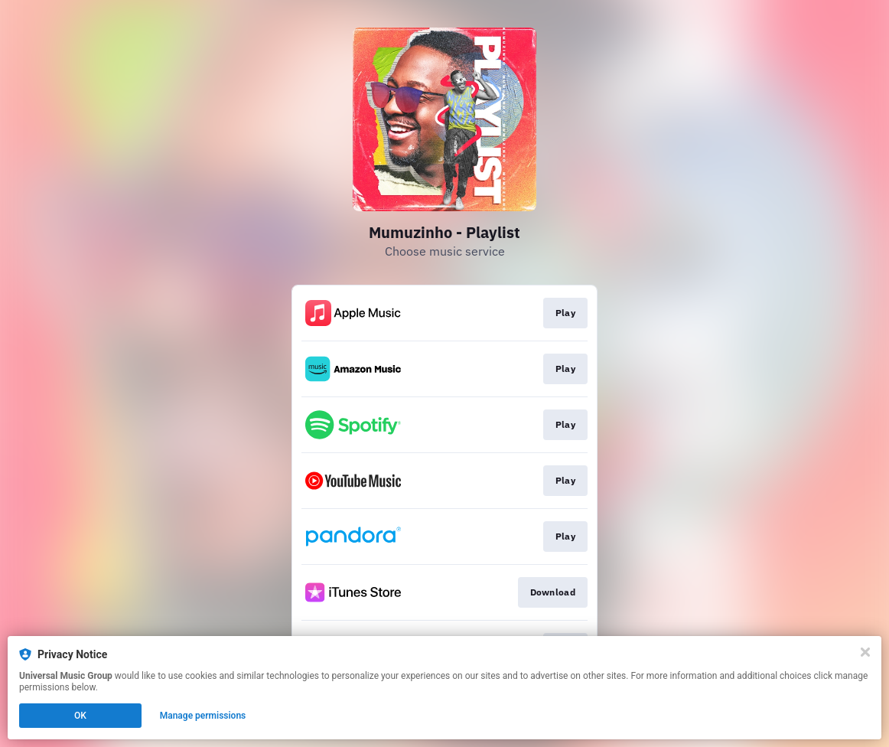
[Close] (865, 652)
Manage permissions (203, 715)
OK (80, 715)
